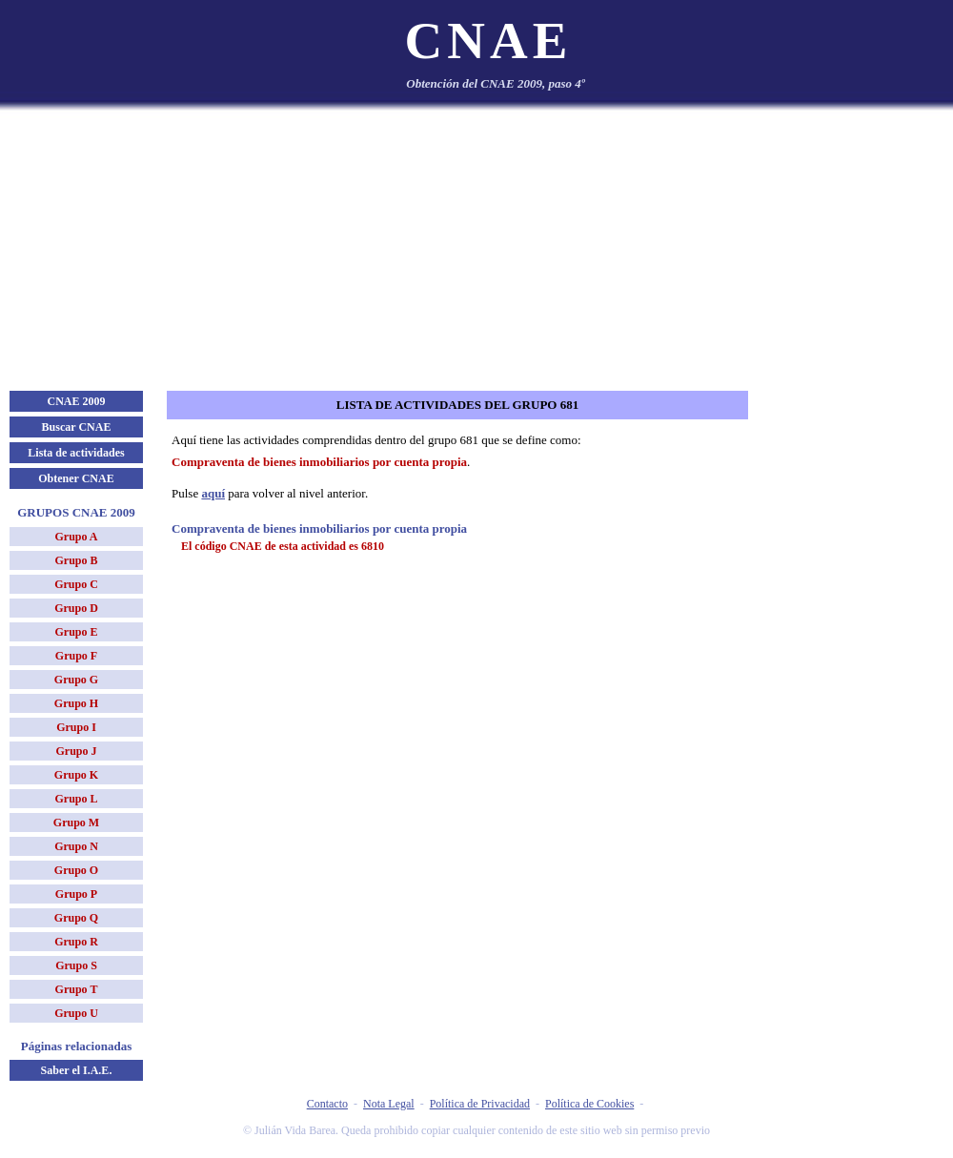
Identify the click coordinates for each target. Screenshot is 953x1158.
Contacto (327, 1103)
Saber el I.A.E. (76, 1070)
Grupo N (76, 846)
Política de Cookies (589, 1103)
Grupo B (75, 560)
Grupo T (76, 989)
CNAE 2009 (76, 401)
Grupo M (76, 822)
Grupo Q (76, 917)
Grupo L (75, 798)
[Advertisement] (476, 247)
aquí (213, 493)
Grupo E (75, 632)
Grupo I (76, 727)
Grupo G (76, 679)
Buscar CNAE (77, 427)
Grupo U (76, 1013)
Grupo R (76, 941)
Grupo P (76, 894)
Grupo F (76, 655)
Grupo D (76, 608)
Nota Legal (389, 1103)
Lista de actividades (76, 452)
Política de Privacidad (480, 1103)
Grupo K (76, 775)
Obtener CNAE (75, 478)
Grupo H (76, 703)
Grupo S (76, 965)
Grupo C (76, 584)
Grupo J (75, 751)
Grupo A (75, 536)
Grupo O (76, 870)
